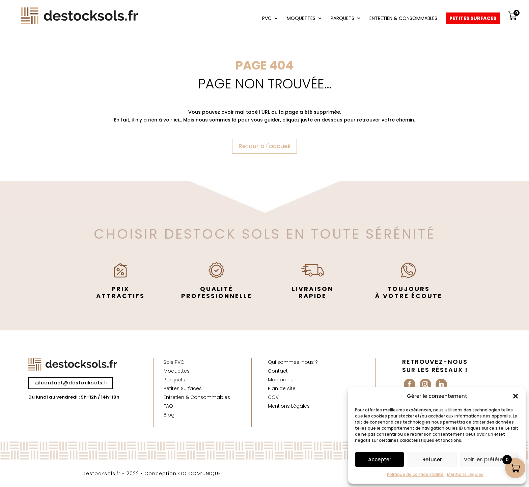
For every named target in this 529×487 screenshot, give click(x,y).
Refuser (432, 459)
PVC (267, 19)
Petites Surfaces (472, 19)
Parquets (342, 19)
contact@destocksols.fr (75, 382)
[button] (515, 396)
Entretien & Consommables (403, 19)
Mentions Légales (465, 474)
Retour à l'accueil (264, 146)
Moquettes (301, 19)
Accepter (379, 459)
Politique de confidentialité (415, 474)
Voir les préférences (489, 459)
